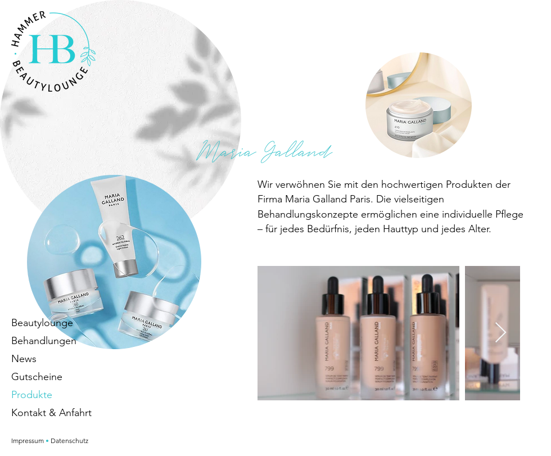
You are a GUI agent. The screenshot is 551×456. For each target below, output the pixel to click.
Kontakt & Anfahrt (51, 413)
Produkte (31, 395)
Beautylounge (42, 323)
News (24, 359)
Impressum (27, 440)
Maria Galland (265, 150)
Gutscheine (36, 377)
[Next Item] (500, 333)
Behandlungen (43, 341)
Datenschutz (69, 440)
